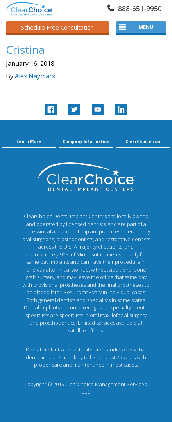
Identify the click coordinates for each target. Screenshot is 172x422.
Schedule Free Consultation (57, 27)
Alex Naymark (35, 76)
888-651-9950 (140, 8)
